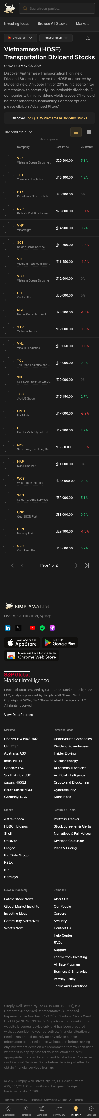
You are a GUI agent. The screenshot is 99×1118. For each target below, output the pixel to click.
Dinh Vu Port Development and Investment (34, 213)
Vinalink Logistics (28, 348)
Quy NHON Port (27, 517)
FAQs (58, 943)
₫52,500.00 (64, 245)
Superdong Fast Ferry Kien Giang (34, 449)
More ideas (62, 797)
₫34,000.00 (64, 363)
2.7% (84, 396)
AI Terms (76, 1100)
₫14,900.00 (64, 228)
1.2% (84, 177)
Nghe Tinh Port (26, 466)
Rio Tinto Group (16, 855)
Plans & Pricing (65, 848)
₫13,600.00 (64, 548)
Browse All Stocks (53, 24)
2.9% (84, 430)
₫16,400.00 (64, 177)
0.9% (84, 514)
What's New (13, 928)
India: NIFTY (13, 761)
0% (83, 194)
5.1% (84, 160)
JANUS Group (26, 399)
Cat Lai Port (24, 297)
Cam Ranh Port (27, 550)
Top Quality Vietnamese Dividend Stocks (56, 118)
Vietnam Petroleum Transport (34, 264)
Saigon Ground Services (32, 500)
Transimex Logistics (30, 179)
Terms (9, 1100)
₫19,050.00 (64, 346)
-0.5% (85, 447)
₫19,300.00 (64, 430)
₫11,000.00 (64, 464)
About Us (61, 899)
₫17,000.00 (64, 413)
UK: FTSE (11, 746)
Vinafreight (24, 230)
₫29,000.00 (64, 380)
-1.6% (85, 329)
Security (60, 921)
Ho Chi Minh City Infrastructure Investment (34, 432)
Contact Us (62, 928)
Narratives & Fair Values (72, 834)
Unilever (10, 841)
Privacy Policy (65, 979)
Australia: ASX (15, 754)
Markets (82, 24)
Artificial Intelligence (69, 775)
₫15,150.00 (64, 396)
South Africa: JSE (17, 775)
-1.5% (85, 312)
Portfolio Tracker (66, 819)
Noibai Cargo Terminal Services (34, 314)
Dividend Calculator (69, 841)
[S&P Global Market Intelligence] (26, 677)
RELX (8, 863)
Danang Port (25, 533)
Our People (62, 906)
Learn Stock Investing (70, 957)
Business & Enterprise (70, 972)
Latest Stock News (18, 899)
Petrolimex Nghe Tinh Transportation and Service (34, 196)
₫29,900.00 (64, 531)
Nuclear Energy (66, 761)
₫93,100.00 (64, 312)
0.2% (84, 481)
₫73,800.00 (64, 211)
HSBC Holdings (16, 826)
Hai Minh (23, 415)
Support (60, 950)
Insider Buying (65, 754)
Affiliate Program (67, 964)
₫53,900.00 (64, 498)
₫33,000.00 (64, 514)
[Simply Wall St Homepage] (9, 8)
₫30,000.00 (64, 295)
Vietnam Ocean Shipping (33, 281)
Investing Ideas (16, 24)
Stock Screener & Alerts (72, 826)
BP (6, 870)
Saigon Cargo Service (31, 247)
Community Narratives (21, 921)
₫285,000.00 (65, 481)
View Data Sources (18, 715)
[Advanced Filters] (88, 38)
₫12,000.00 (64, 329)
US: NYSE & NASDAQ (21, 739)
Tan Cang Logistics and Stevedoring (34, 365)
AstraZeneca (14, 819)
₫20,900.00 (64, 194)
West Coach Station (30, 483)
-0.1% (85, 211)
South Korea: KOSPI (19, 790)
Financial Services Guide (48, 1100)
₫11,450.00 (64, 262)
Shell (8, 834)
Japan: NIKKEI (15, 783)
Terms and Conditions (70, 986)
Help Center (63, 935)
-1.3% (85, 262)
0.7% (84, 228)
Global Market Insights (21, 906)
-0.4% (85, 245)
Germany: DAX (15, 797)
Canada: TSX (14, 768)
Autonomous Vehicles (70, 768)
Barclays (11, 877)
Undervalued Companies (73, 739)
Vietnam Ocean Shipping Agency (34, 163)
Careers (60, 914)
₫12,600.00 (64, 278)
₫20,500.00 (64, 160)
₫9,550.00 (63, 447)
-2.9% (85, 413)
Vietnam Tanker (27, 331)
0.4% (84, 363)
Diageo (9, 848)
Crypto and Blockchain (71, 783)
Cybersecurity (65, 790)
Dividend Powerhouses (71, 746)
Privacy (21, 1100)
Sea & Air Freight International (34, 382)
